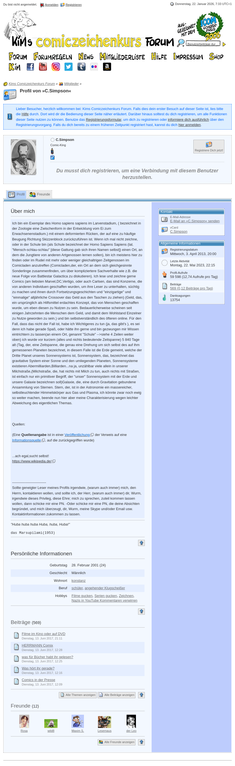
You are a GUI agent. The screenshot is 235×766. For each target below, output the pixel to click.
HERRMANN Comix (37, 645)
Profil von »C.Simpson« (45, 90)
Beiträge (20, 622)
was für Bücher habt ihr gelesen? (47, 657)
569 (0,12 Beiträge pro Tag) (191, 288)
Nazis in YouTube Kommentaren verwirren (104, 600)
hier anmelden (189, 125)
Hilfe (25, 114)
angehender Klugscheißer (105, 588)
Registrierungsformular (103, 119)
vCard (174, 227)
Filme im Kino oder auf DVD (43, 634)
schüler (77, 588)
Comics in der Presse (38, 680)
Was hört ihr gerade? (38, 668)
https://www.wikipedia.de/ (31, 461)
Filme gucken (82, 596)
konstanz (79, 580)
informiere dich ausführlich (188, 119)
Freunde (20, 706)
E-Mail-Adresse (180, 217)
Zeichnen (126, 596)
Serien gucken (105, 596)
